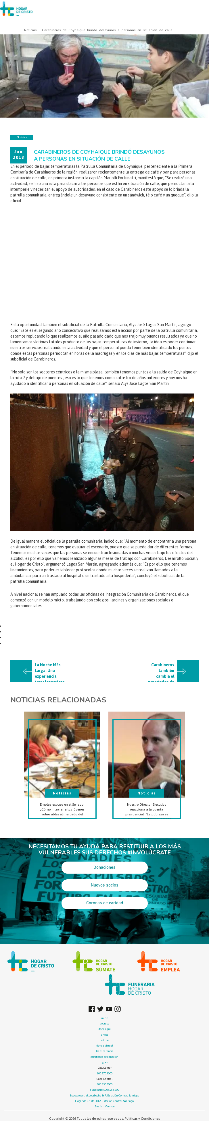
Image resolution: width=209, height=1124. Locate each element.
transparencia (104, 1051)
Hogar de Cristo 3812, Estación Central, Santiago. (104, 1100)
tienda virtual (104, 1045)
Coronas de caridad (104, 903)
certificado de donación (104, 1056)
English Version (105, 1106)
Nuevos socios (104, 885)
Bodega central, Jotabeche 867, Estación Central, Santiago (104, 1095)
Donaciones (104, 867)
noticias (105, 1040)
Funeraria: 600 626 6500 (104, 1089)
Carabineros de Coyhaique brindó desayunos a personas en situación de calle (107, 30)
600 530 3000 (104, 1084)
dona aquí (105, 1029)
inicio (104, 1018)
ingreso (104, 1062)
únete (104, 1034)
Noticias (30, 30)
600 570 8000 (104, 1073)
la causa (104, 1023)
